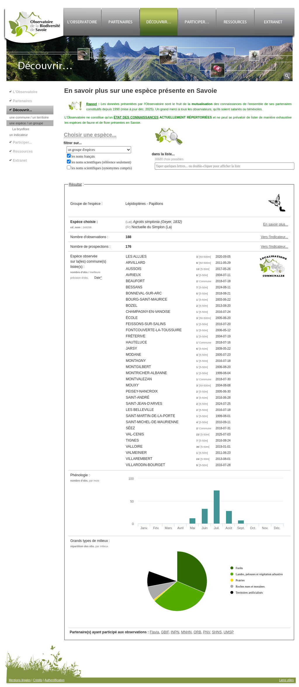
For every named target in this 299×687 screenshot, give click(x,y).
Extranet (20, 160)
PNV (206, 632)
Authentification (55, 680)
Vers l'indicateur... (274, 237)
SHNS (217, 632)
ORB (197, 632)
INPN (175, 632)
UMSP (229, 632)
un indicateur (18, 135)
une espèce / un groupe (26, 123)
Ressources (23, 151)
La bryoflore (20, 129)
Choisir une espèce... (90, 135)
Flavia (154, 632)
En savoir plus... (275, 224)
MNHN (186, 632)
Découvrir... (22, 110)
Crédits (37, 680)
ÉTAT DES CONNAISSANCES (136, 117)
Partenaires (22, 101)
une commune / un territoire (29, 117)
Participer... (22, 142)
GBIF (165, 632)
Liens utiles (286, 680)
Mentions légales (20, 680)
